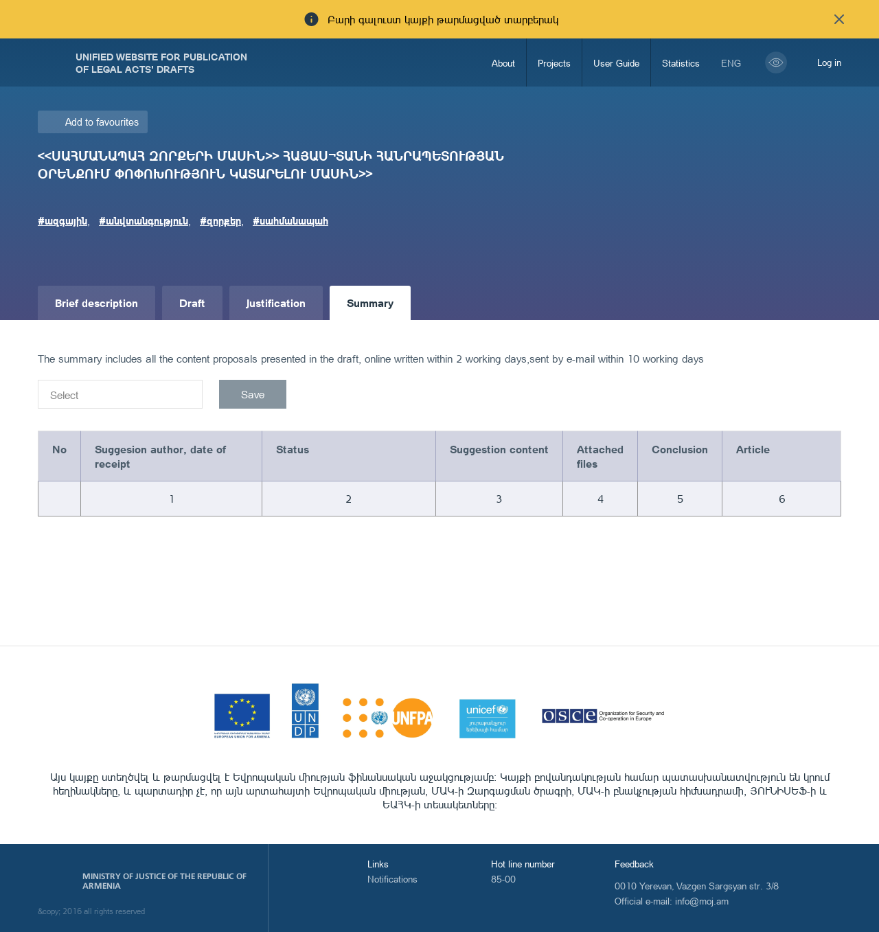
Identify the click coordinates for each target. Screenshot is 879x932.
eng (731, 63)
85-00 (503, 879)
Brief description (96, 302)
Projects (554, 63)
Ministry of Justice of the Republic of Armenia (164, 881)
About (503, 63)
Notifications (392, 879)
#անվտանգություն (143, 220)
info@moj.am (702, 901)
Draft (192, 302)
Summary (370, 302)
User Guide (616, 63)
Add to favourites (102, 121)
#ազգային (62, 220)
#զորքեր (220, 220)
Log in (829, 62)
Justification (276, 302)
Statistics (681, 63)
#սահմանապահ (290, 220)
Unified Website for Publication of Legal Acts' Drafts (161, 62)
